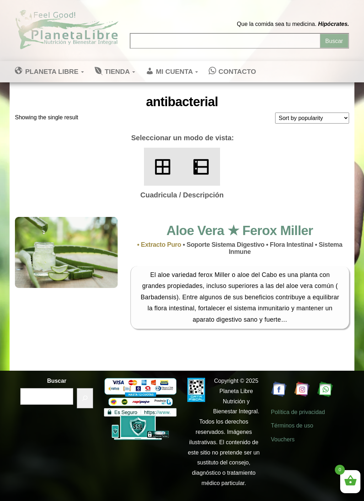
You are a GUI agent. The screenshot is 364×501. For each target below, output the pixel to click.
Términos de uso (292, 426)
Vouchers (283, 439)
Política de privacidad (298, 412)
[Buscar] (85, 398)
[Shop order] (312, 118)
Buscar (56, 381)
